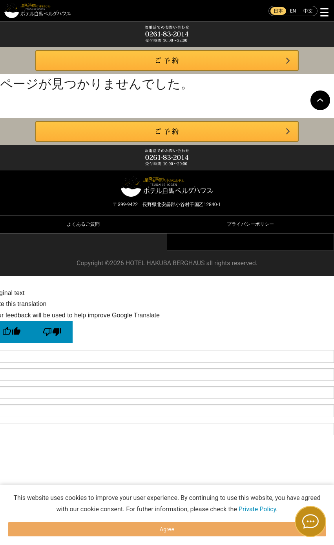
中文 (308, 11)
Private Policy (257, 509)
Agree (167, 529)
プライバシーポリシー (250, 224)
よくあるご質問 (83, 224)
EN (293, 11)
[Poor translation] (52, 332)
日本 (278, 11)
